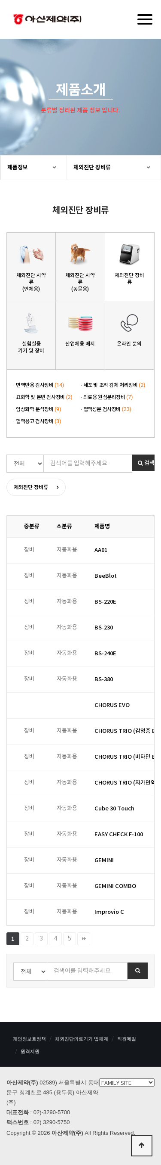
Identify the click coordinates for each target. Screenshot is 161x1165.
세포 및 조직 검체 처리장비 (114, 385)
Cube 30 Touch (114, 808)
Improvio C (109, 912)
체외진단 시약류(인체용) (31, 282)
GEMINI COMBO (115, 886)
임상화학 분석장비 (38, 409)
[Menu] (145, 19)
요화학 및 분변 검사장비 (44, 397)
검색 (146, 463)
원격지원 (30, 1051)
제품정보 (17, 167)
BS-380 (103, 679)
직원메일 (126, 1038)
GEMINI (104, 860)
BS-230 (103, 627)
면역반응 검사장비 (40, 385)
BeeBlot (105, 576)
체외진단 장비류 (92, 167)
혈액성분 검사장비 (107, 409)
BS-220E (105, 601)
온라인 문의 (129, 344)
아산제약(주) (47, 20)
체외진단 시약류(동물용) (80, 282)
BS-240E (105, 653)
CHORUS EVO (112, 705)
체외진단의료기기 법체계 (81, 1038)
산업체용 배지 (80, 344)
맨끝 (83, 938)
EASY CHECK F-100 (118, 834)
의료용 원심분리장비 (108, 397)
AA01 (100, 550)
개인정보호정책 (29, 1038)
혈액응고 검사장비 (38, 421)
